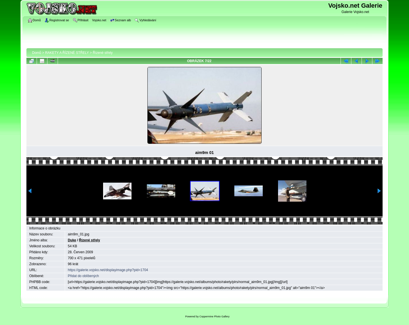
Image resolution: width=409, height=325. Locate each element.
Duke (72, 240)
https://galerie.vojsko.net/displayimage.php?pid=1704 (108, 270)
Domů (36, 53)
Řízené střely (102, 53)
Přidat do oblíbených (83, 276)
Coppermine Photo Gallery (214, 316)
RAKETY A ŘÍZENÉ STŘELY (67, 53)
